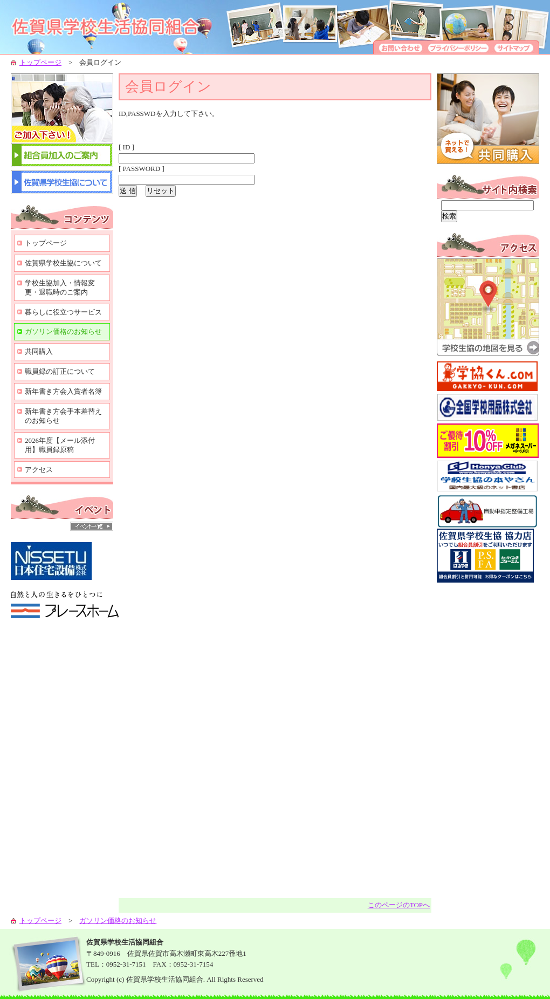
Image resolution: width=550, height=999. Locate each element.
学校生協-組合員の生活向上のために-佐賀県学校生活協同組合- (118, 27)
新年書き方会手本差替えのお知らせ (63, 416)
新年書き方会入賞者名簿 (63, 391)
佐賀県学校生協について (63, 263)
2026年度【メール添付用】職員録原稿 (60, 445)
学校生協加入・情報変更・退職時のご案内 (60, 287)
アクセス (39, 470)
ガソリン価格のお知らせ (63, 331)
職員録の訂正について (60, 371)
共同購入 (39, 351)
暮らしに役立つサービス (63, 312)
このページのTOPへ (399, 905)
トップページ (40, 62)
